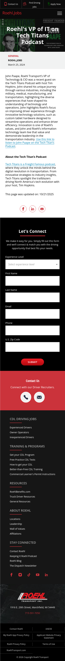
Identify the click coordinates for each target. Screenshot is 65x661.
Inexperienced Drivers (22, 437)
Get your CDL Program (22, 454)
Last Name (11, 289)
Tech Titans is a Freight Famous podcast (30, 164)
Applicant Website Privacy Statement (49, 636)
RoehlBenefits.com (20, 491)
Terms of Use (48, 644)
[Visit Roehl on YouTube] (37, 575)
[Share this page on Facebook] (23, 208)
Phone (8, 322)
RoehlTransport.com (16, 650)
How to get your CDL (21, 464)
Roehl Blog (15, 560)
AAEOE (49, 628)
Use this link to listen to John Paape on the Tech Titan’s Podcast (29, 142)
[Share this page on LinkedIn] (32, 208)
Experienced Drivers (21, 427)
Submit (32, 362)
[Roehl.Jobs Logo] (12, 13)
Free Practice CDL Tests (22, 459)
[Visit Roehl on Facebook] (11, 575)
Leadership (16, 523)
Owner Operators (19, 432)
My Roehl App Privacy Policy (16, 635)
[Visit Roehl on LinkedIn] (46, 575)
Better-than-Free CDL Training (26, 469)
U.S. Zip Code (12, 339)
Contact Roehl (17, 551)
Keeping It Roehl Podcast (23, 556)
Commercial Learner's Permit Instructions (32, 474)
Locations (15, 519)
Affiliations (15, 533)
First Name (11, 273)
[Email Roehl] (39, 397)
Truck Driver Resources (22, 496)
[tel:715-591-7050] (25, 397)
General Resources (20, 501)
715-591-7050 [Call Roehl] (32, 613)
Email (8, 306)
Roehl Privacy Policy (16, 644)
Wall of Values (17, 528)
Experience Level (14, 256)
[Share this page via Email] (42, 208)
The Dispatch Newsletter (23, 565)
